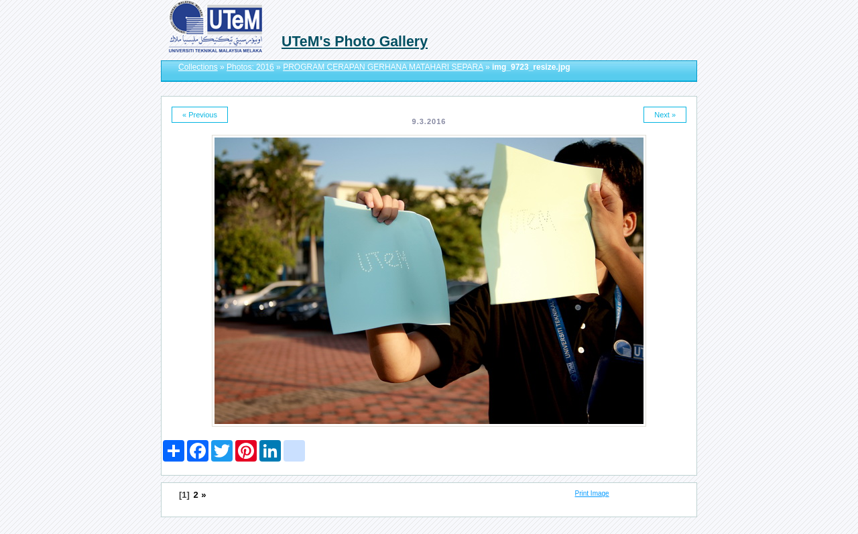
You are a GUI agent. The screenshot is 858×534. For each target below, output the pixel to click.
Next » (665, 115)
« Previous (199, 115)
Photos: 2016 (250, 67)
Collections (198, 67)
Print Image (592, 493)
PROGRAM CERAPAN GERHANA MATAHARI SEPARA (383, 67)
